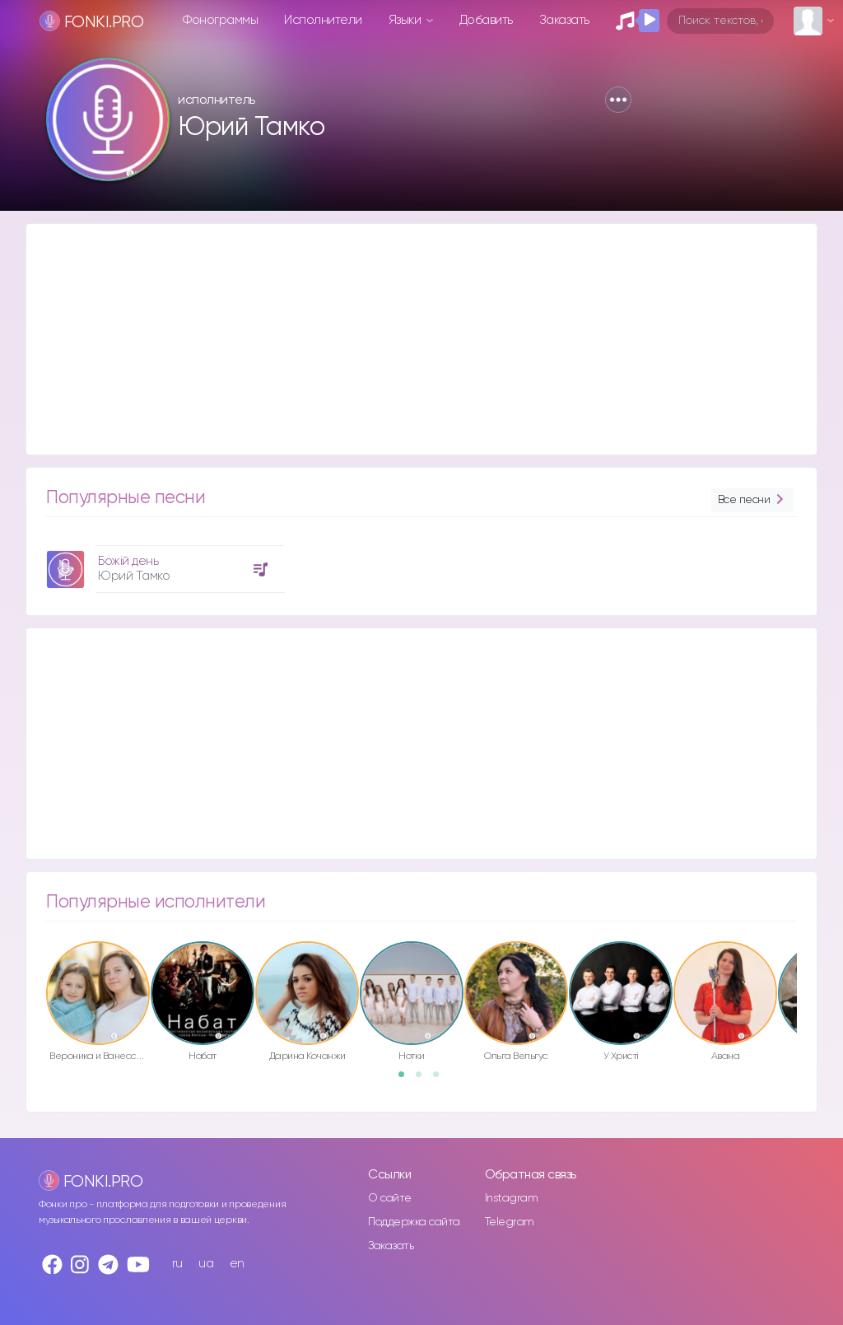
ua (205, 1263)
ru (177, 1263)
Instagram (511, 1198)
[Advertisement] (421, 339)
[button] (618, 99)
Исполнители (323, 20)
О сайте (390, 1198)
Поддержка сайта (414, 1222)
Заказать (564, 20)
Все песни (752, 500)
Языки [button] (406, 20)
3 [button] (441, 1079)
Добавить (486, 20)
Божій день (128, 561)
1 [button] (406, 1079)
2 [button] (424, 1079)
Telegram (509, 1222)
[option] (163, 563)
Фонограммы (220, 20)
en (237, 1263)
